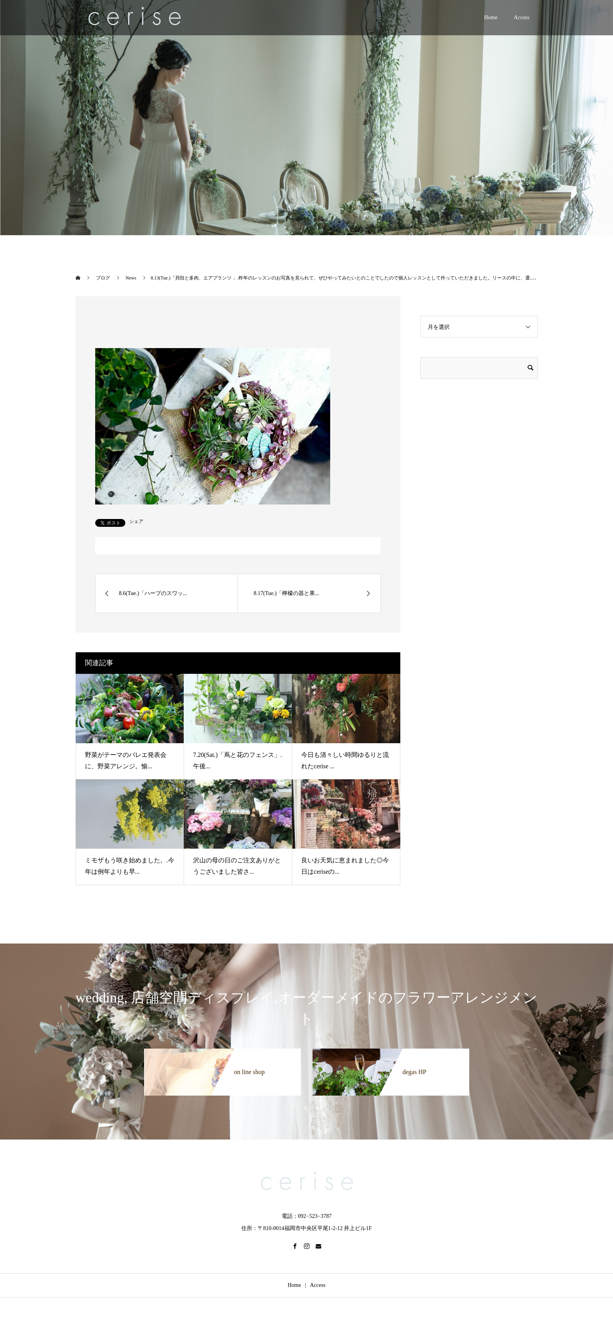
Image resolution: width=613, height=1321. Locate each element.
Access (522, 17)
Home (490, 17)
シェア (136, 521)
